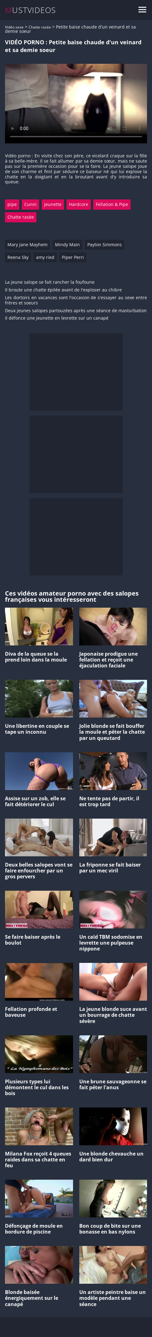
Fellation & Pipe (112, 204)
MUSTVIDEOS (30, 10)
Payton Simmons (104, 244)
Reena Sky (18, 257)
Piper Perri (73, 257)
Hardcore (78, 204)
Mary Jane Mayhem (27, 244)
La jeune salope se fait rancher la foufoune (49, 282)
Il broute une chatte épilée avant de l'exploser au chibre (63, 290)
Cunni (30, 204)
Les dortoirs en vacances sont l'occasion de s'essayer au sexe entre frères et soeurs (76, 300)
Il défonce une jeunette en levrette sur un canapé (56, 318)
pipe (12, 204)
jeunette (53, 204)
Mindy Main (67, 244)
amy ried (45, 257)
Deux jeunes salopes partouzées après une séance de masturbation (76, 310)
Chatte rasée (40, 27)
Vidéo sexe (14, 27)
